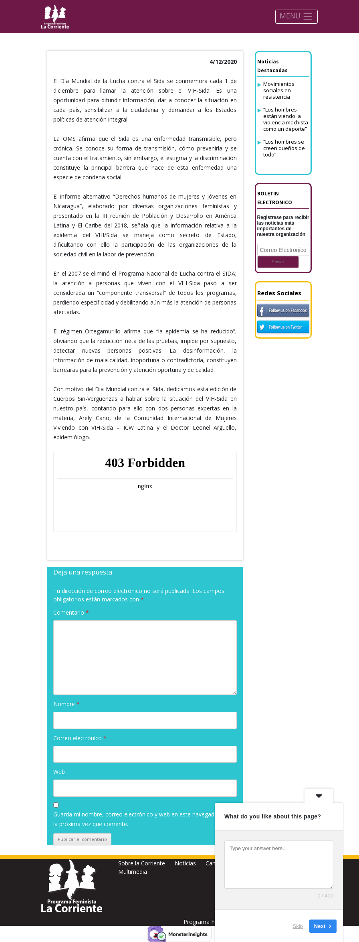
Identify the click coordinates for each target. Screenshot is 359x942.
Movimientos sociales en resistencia (278, 90)
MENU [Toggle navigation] (296, 16)
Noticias (185, 863)
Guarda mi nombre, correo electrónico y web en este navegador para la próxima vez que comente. (143, 819)
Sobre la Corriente (141, 863)
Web (59, 772)
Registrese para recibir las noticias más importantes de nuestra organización (283, 226)
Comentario (71, 612)
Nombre (66, 704)
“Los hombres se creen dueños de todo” (284, 148)
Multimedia (132, 871)
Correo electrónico (80, 738)
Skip (298, 926)
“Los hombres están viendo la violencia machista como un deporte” (285, 119)
